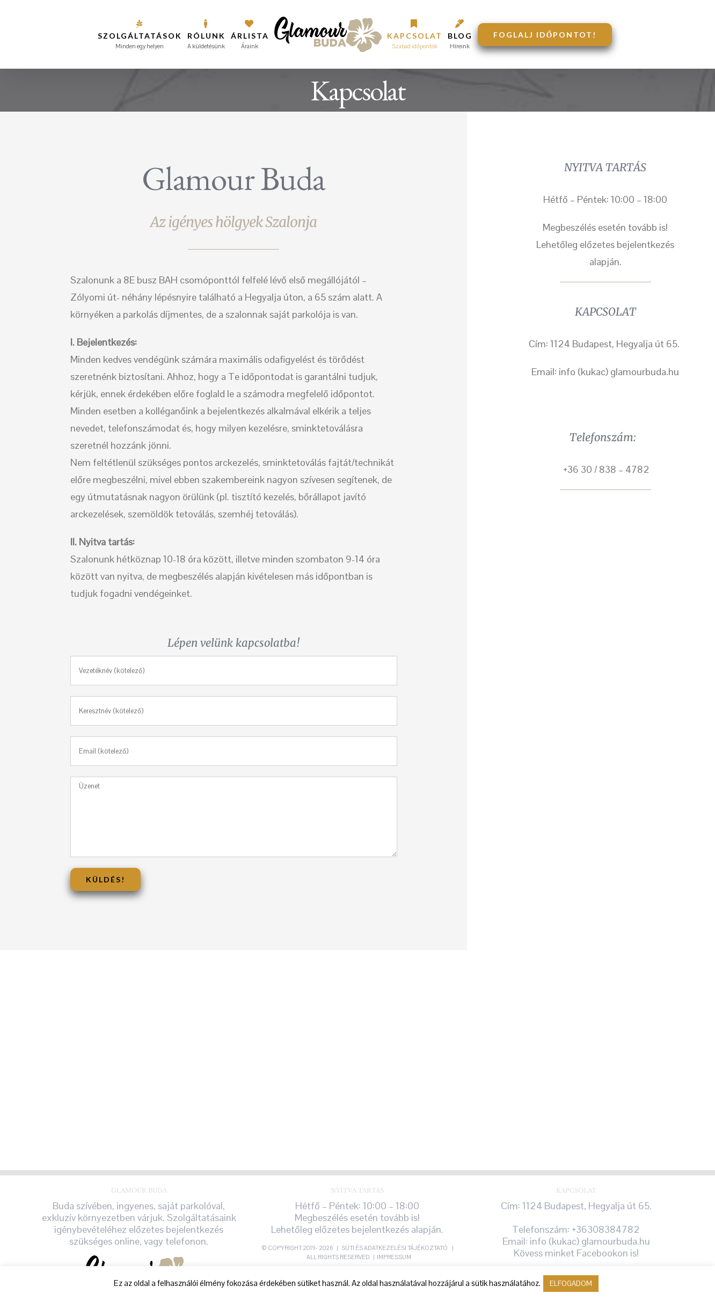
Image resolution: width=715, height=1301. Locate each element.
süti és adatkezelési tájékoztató (395, 1248)
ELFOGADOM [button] (571, 1283)
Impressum (394, 1257)
